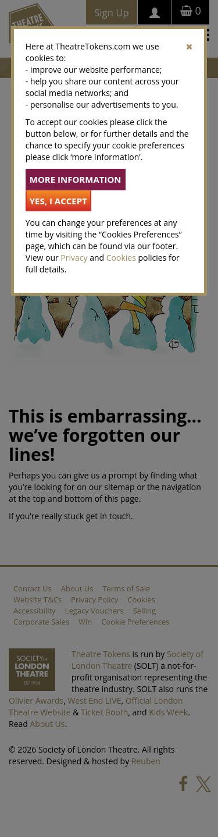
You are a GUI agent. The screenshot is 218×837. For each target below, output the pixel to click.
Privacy (73, 257)
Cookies (121, 257)
